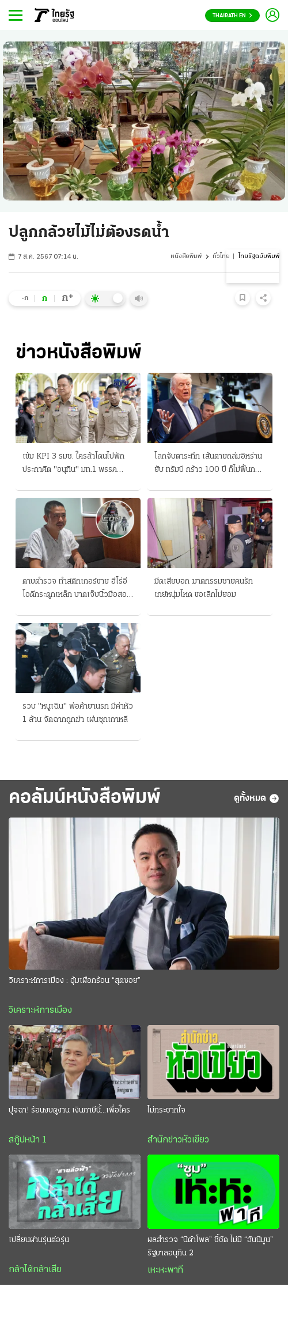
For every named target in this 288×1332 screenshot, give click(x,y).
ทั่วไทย (221, 256)
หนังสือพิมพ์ (186, 256)
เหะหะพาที (165, 1270)
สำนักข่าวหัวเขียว (178, 1140)
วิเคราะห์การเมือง (40, 1010)
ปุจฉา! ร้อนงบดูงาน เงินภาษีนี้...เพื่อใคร (69, 1110)
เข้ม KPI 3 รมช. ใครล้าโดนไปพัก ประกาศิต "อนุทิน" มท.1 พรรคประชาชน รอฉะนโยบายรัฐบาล (73, 464)
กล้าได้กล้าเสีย (35, 1269)
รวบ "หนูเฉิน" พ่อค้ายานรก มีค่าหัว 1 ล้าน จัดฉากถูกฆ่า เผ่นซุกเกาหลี (77, 713)
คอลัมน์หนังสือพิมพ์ (85, 798)
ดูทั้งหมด (256, 798)
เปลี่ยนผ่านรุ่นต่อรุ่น (39, 1240)
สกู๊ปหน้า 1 (28, 1140)
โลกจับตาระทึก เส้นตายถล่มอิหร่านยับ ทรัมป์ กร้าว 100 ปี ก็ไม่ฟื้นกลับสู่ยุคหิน (209, 464)
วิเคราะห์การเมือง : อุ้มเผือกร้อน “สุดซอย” (75, 981)
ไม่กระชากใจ (166, 1110)
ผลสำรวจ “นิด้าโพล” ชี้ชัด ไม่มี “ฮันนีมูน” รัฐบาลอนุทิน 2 (210, 1247)
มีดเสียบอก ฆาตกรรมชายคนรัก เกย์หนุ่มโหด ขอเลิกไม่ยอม (203, 588)
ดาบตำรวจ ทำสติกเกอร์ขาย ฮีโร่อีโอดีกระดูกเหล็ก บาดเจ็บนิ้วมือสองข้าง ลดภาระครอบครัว (76, 589)
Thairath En (232, 16)
